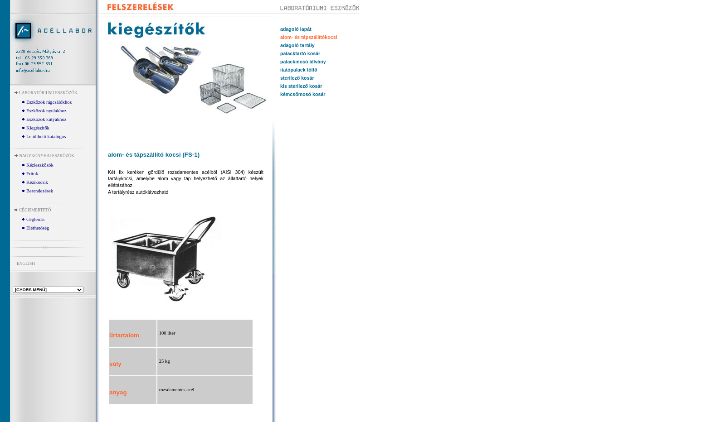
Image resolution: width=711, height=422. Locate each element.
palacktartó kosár (300, 53)
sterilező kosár (297, 78)
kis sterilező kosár (301, 86)
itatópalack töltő (298, 69)
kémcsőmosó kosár (303, 94)
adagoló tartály (297, 45)
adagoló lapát (296, 29)
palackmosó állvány (303, 61)
